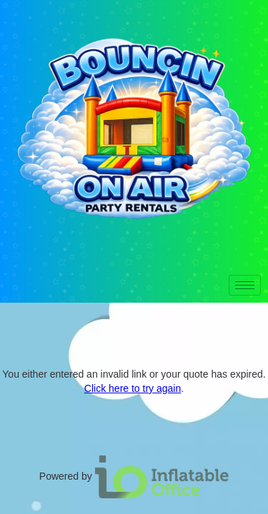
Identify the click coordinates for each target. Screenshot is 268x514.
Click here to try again (132, 388)
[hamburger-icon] (245, 285)
